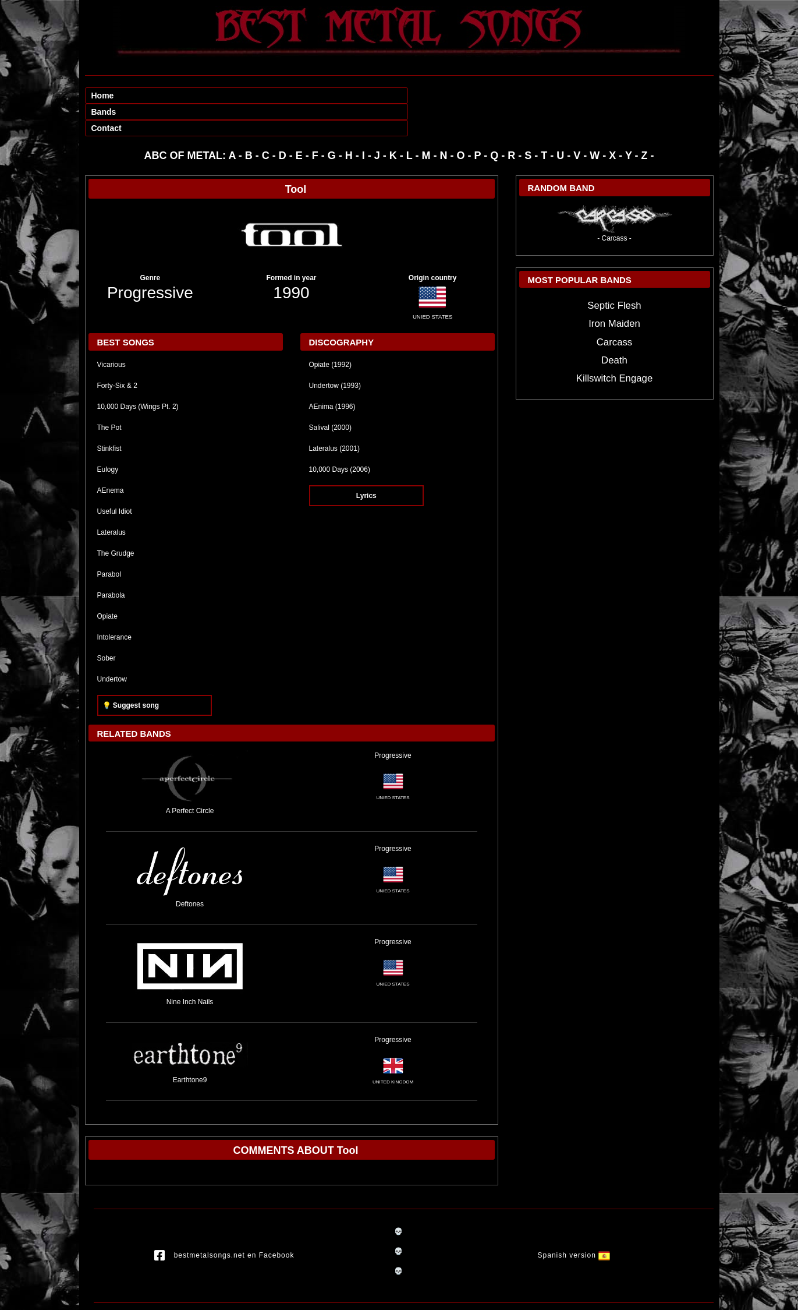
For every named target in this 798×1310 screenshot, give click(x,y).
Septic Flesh (614, 272)
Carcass (615, 309)
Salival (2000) (330, 395)
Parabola (111, 563)
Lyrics (366, 463)
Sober (106, 626)
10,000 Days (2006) (339, 437)
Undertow (112, 646)
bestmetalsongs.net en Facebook (224, 1223)
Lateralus (111, 500)
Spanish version (574, 1223)
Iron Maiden (614, 290)
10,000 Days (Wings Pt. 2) (138, 374)
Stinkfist (109, 416)
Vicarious (111, 332)
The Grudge (115, 521)
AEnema (110, 458)
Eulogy (108, 437)
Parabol (109, 542)
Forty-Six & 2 (117, 353)
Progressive (150, 260)
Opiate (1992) (330, 332)
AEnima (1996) (332, 374)
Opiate (107, 584)
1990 (291, 260)
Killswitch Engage (614, 345)
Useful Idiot (114, 479)
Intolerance (114, 605)
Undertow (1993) (335, 353)
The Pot (109, 395)
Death (614, 327)
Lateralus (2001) (334, 416)
